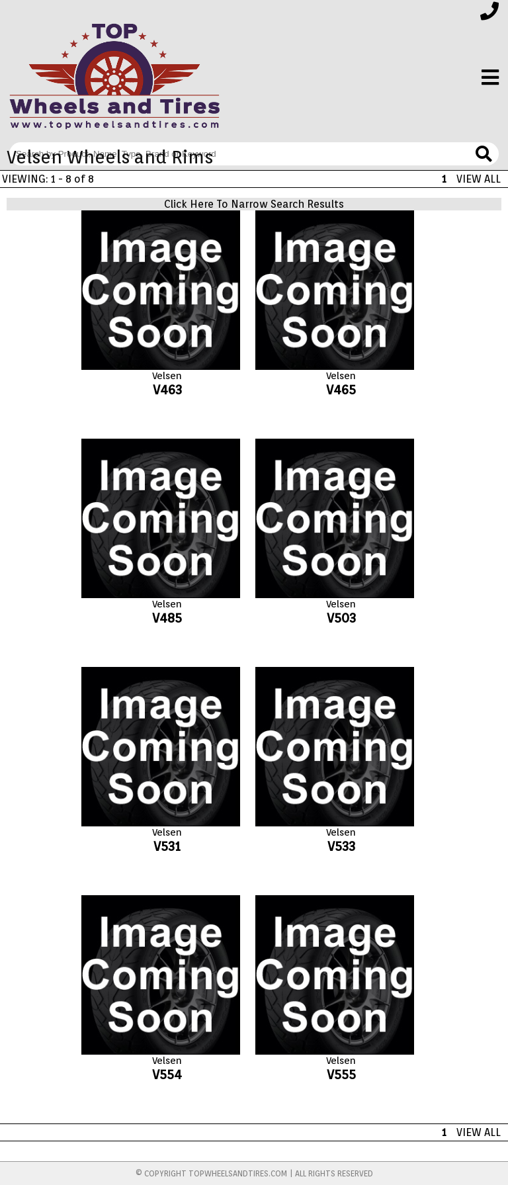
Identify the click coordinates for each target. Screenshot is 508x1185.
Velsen (167, 376)
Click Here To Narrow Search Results (254, 204)
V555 (341, 1074)
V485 (167, 618)
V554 (167, 1074)
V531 (167, 846)
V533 (341, 846)
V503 (341, 618)
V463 (167, 390)
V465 (341, 390)
